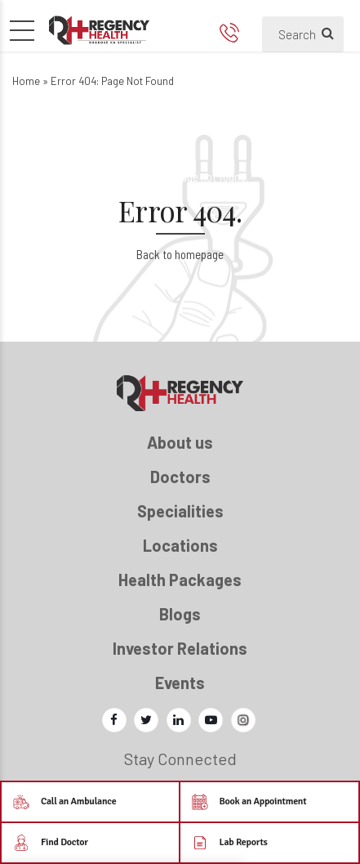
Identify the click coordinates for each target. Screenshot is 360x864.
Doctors (180, 476)
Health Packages (180, 579)
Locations (180, 545)
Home (26, 80)
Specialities (180, 511)
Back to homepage (180, 254)
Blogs (180, 614)
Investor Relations (180, 648)
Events (180, 682)
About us (180, 442)
